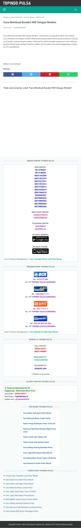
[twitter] (31, 74)
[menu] (4, 9)
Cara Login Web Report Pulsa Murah (37, 453)
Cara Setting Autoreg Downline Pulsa (37, 447)
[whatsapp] (68, 74)
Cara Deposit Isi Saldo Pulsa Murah (37, 463)
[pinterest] (49, 74)
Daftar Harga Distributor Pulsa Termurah (39, 424)
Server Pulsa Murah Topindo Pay (33, 524)
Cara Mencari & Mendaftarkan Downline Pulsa (24, 507)
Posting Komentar (20, 27)
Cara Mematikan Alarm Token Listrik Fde (39, 458)
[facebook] (12, 74)
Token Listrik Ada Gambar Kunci (36, 442)
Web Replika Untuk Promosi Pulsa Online (22, 499)
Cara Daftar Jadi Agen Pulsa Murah (37, 413)
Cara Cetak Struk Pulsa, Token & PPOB (21, 491)
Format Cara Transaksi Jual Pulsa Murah (22, 476)
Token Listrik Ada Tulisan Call (35, 437)
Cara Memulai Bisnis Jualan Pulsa (36, 418)
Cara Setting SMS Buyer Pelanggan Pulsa (22, 511)
